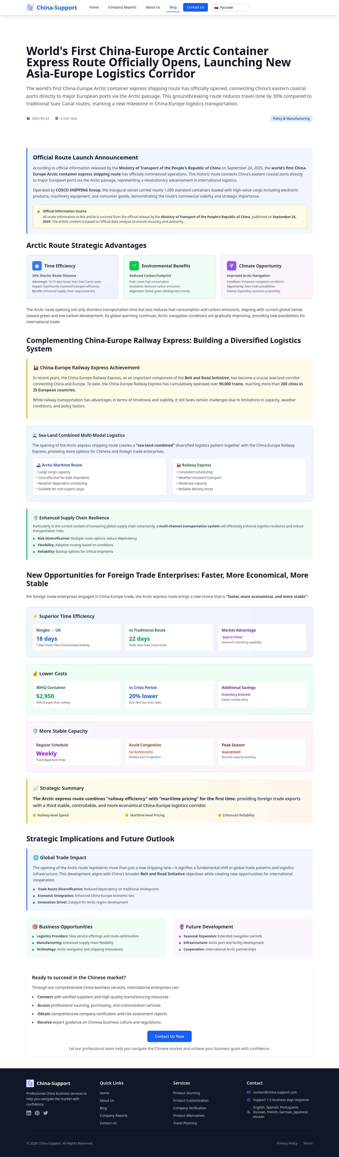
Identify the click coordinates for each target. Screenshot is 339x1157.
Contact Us (195, 7)
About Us (153, 7)
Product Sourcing (186, 1093)
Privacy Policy (287, 1143)
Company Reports (122, 7)
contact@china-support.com (275, 1092)
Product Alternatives (189, 1115)
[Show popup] (230, 7)
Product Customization (191, 1100)
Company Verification (189, 1108)
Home (94, 7)
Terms (308, 1143)
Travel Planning (185, 1123)
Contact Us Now (169, 1036)
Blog (173, 7)
